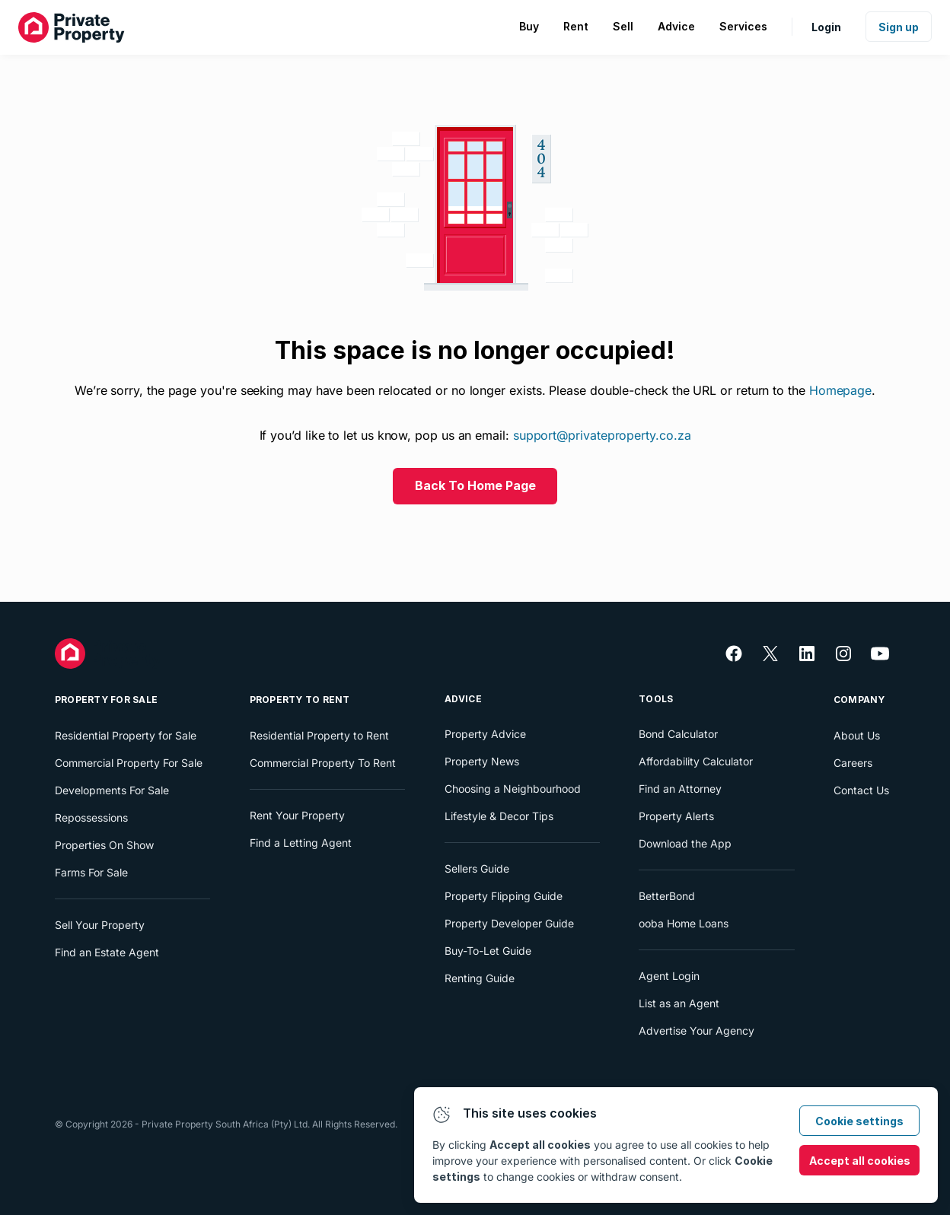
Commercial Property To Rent (323, 762)
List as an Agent (679, 1003)
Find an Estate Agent (107, 952)
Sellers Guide (477, 868)
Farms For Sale (91, 872)
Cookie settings (859, 1121)
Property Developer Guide (509, 923)
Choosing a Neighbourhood (513, 788)
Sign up (898, 27)
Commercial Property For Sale (128, 762)
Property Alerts (676, 815)
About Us (857, 735)
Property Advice (485, 733)
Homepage (840, 390)
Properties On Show (104, 844)
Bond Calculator (678, 733)
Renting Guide (480, 978)
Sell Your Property (100, 924)
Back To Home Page (475, 485)
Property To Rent (300, 699)
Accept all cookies (859, 1160)
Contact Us (861, 790)
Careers (853, 762)
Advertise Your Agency (696, 1030)
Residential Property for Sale (125, 735)
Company (859, 699)
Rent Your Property (297, 815)
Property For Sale (106, 699)
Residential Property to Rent (319, 735)
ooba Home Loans (683, 923)
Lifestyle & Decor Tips (499, 815)
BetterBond (667, 895)
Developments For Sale (112, 790)
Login (826, 27)
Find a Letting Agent (301, 842)
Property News (482, 761)
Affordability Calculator (696, 761)
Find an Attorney (680, 788)
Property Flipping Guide (504, 895)
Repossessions (91, 817)
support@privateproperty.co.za (602, 435)
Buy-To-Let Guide (488, 950)
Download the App (685, 843)
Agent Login (669, 975)
